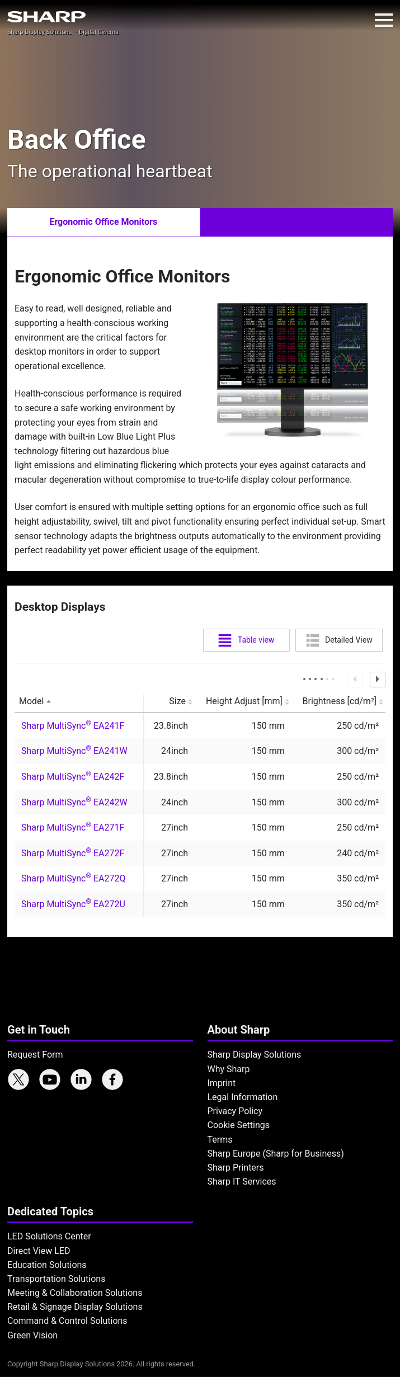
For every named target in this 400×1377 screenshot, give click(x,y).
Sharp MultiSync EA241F (72, 725)
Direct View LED (38, 1251)
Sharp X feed (18, 1079)
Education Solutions (47, 1265)
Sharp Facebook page (112, 1079)
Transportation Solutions (56, 1279)
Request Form (35, 1054)
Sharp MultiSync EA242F (72, 776)
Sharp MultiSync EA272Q (73, 878)
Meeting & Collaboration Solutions (74, 1293)
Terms (220, 1139)
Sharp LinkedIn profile (81, 1079)
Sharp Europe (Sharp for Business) (276, 1153)
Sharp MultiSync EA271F (72, 827)
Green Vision (32, 1335)
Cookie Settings (239, 1125)
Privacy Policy (235, 1111)
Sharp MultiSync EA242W (74, 802)
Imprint (222, 1083)
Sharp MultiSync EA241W (74, 751)
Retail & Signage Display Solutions (75, 1306)
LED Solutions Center (49, 1236)
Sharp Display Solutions (255, 1054)
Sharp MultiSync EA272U (73, 904)
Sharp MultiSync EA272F (72, 853)
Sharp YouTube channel (50, 1079)
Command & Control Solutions (67, 1320)
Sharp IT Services (242, 1181)
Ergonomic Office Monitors (103, 221)
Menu (384, 20)
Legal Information (243, 1097)
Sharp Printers (236, 1167)
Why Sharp (229, 1069)
